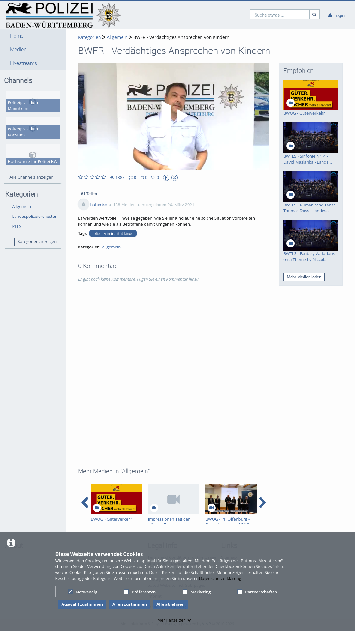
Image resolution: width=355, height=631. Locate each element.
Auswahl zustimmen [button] (82, 604)
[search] (280, 14)
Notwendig (82, 592)
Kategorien (89, 37)
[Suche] (314, 14)
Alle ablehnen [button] (170, 604)
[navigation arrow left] (85, 502)
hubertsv (98, 204)
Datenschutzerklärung (220, 578)
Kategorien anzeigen (37, 241)
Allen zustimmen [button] (129, 604)
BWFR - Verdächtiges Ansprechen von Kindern (181, 37)
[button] (33, 36)
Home (16, 36)
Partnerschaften (257, 592)
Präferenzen (140, 592)
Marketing (197, 592)
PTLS (16, 226)
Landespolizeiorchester (34, 216)
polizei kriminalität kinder (113, 233)
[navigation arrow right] (262, 502)
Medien (18, 49)
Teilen (89, 194)
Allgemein (21, 206)
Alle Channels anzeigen (31, 177)
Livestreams (23, 63)
